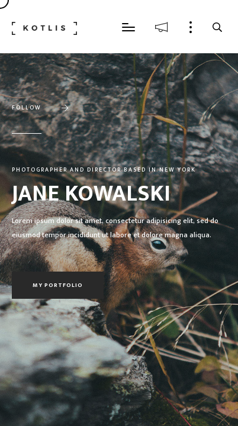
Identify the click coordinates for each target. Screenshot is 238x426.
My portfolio (58, 285)
